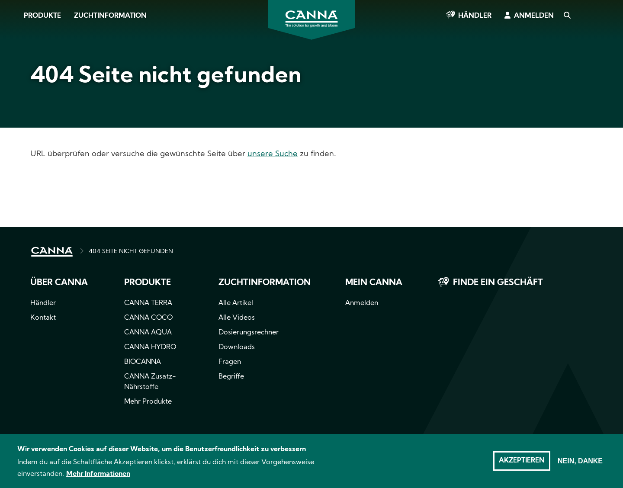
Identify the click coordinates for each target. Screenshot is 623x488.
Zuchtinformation (110, 16)
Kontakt (43, 318)
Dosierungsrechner (248, 332)
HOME (52, 251)
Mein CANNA (373, 283)
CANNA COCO (148, 318)
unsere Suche (272, 154)
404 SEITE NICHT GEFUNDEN (131, 251)
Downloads (236, 347)
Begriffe (231, 376)
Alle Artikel (235, 303)
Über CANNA (59, 283)
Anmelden (534, 16)
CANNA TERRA (148, 303)
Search (566, 16)
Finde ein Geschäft (498, 283)
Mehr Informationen (98, 478)
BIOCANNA (142, 362)
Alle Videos (236, 318)
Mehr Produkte (148, 401)
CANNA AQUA (148, 332)
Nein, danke (580, 465)
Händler (474, 16)
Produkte (42, 16)
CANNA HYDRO (150, 347)
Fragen (229, 362)
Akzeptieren (522, 464)
